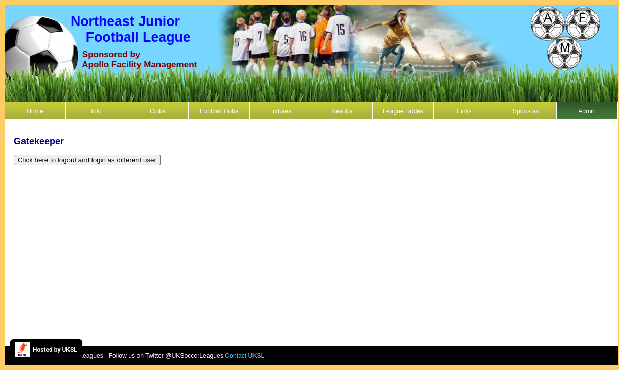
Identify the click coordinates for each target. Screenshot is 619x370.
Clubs (158, 111)
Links (464, 111)
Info (96, 111)
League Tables (403, 111)
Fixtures (280, 111)
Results (341, 111)
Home (35, 111)
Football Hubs (219, 111)
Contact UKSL (244, 355)
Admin (586, 111)
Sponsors (526, 111)
